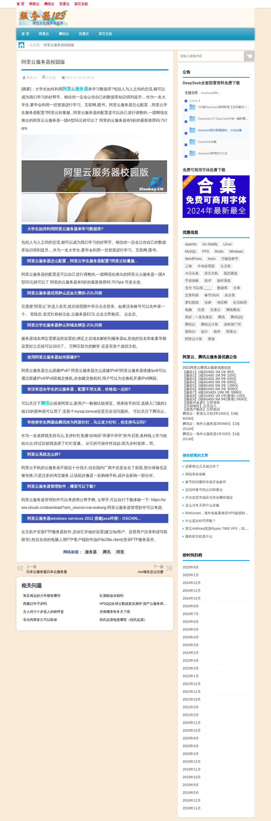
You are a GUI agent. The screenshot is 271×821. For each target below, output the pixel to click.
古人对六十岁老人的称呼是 (43, 612)
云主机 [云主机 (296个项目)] (225, 266)
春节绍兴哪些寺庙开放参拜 (205, 482)
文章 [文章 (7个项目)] (236, 288)
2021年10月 (192, 699)
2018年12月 (192, 800)
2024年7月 (191, 614)
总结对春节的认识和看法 (204, 490)
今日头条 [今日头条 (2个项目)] (192, 273)
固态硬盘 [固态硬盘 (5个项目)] (230, 273)
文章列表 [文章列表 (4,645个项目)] (192, 295)
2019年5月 (191, 793)
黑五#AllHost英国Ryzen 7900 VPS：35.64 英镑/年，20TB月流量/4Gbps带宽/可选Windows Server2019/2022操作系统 (217, 528)
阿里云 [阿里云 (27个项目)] (231, 332)
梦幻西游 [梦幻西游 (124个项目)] (192, 302)
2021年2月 (191, 715)
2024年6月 (191, 622)
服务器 (81, 88)
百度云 (64, 4)
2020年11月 (192, 723)
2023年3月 (191, 668)
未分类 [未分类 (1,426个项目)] (230, 295)
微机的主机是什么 (198, 536)
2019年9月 (191, 785)
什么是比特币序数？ (200, 521)
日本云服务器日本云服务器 (46, 572)
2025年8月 (191, 567)
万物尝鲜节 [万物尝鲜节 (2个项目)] (229, 259)
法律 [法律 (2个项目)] (207, 302)
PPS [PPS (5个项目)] (205, 251)
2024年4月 (191, 637)
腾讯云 (49, 4)
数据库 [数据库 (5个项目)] (222, 288)
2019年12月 (192, 761)
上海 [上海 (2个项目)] (188, 266)
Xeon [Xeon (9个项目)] (212, 259)
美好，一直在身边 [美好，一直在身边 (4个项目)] (198, 317)
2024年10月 (192, 598)
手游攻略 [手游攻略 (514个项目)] (192, 280)
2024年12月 (192, 583)
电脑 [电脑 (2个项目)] (188, 310)
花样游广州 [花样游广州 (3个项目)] (232, 324)
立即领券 (213, 402)
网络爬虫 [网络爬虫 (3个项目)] (233, 310)
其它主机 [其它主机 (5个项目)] (211, 273)
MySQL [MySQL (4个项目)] (190, 251)
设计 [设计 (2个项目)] (204, 332)
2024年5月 (191, 629)
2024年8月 (191, 606)
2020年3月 (191, 754)
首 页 (20, 4)
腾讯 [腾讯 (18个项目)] (221, 317)
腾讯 (45, 403)
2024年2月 (191, 653)
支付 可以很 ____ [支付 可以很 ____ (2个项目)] (198, 288)
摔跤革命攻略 (195, 474)
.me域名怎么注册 (150, 572)
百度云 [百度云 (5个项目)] (215, 310)
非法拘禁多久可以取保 (40, 620)
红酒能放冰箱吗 (111, 596)
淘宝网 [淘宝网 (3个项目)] (222, 302)
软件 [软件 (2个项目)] (217, 332)
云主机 (35, 45)
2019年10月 (192, 777)
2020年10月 (192, 730)
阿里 (66, 88)
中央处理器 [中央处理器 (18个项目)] (206, 266)
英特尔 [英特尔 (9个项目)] (190, 332)
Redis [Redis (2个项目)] (219, 251)
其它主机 (81, 4)
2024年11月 (192, 590)
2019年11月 (192, 769)
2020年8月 (191, 738)
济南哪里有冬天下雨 (115, 612)
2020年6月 (191, 746)
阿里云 (34, 4)
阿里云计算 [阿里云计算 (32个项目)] (193, 339)
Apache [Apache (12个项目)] (190, 244)
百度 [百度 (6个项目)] (201, 310)
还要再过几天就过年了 (202, 466)
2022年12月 (192, 684)
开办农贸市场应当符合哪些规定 (209, 497)
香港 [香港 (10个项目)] (211, 339)
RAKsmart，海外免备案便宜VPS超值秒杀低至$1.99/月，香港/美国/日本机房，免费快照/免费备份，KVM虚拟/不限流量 (217, 513)
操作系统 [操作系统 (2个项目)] (224, 280)
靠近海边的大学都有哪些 (41, 596)
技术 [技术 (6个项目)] (207, 280)
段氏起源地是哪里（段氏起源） (123, 620)
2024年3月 (191, 645)
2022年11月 (192, 691)
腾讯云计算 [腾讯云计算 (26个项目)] (209, 324)
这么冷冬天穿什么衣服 (202, 505)
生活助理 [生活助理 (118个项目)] (240, 302)
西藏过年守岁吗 (35, 604)
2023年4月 (191, 660)
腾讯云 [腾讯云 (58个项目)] (190, 324)
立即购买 (213, 409)
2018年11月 (192, 808)
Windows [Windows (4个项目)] (236, 251)
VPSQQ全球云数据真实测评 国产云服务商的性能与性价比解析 (136, 604)
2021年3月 (191, 707)
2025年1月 (191, 575)
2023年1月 (191, 676)
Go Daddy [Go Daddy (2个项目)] (210, 244)
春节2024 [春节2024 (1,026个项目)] (211, 295)
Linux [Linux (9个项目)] (227, 244)
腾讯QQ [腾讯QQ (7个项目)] (237, 317)
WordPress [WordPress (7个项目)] (193, 259)
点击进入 (210, 406)
